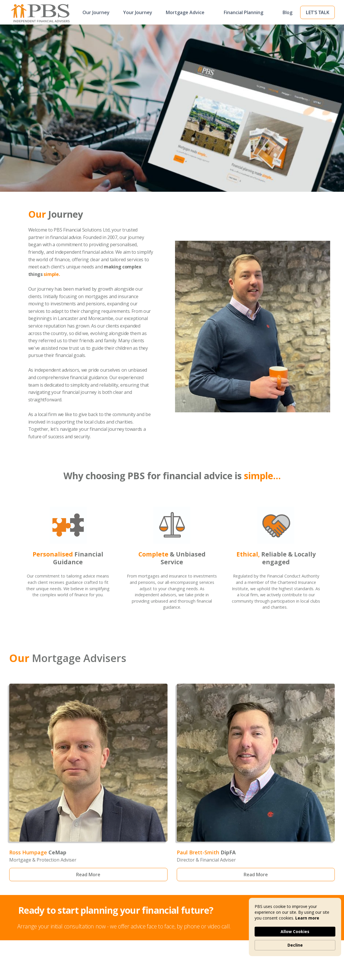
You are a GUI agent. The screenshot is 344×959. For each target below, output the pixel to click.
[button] (188, 12)
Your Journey (137, 12)
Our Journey (96, 12)
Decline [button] (295, 945)
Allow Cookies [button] (295, 931)
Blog (287, 12)
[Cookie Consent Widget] (295, 927)
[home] (30, 12)
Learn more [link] (307, 918)
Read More (88, 874)
